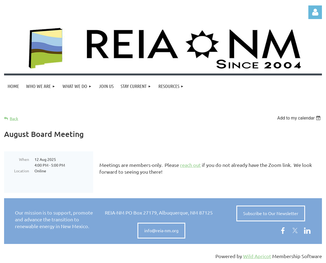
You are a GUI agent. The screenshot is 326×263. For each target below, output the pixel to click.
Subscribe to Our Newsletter (270, 213)
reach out (190, 165)
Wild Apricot (257, 256)
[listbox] (299, 118)
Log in (315, 12)
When (24, 159)
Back (14, 118)
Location (21, 170)
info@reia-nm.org (161, 230)
